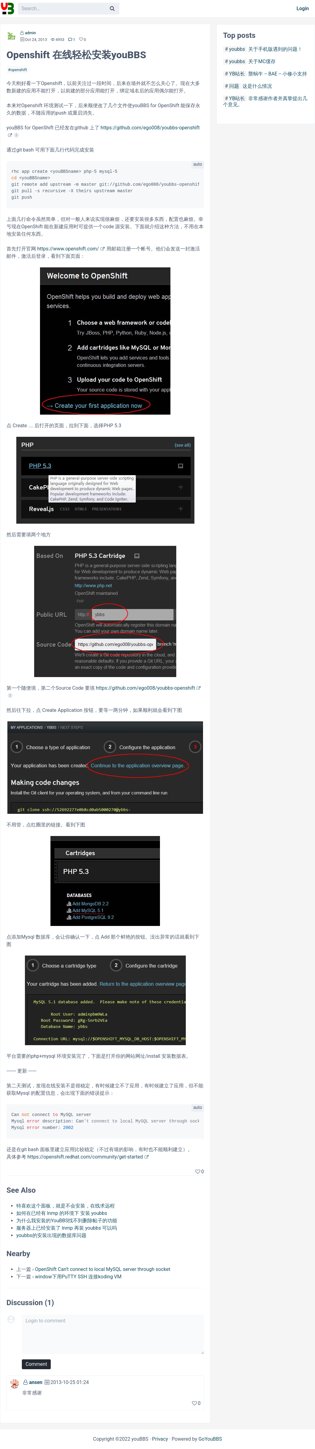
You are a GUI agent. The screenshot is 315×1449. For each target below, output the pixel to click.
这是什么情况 (257, 86)
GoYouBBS (210, 1439)
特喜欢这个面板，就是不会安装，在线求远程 (65, 1206)
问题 (234, 86)
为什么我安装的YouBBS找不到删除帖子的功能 (66, 1221)
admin (30, 32)
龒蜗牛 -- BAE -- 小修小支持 (277, 74)
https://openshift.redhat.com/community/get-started (85, 1157)
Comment (36, 1364)
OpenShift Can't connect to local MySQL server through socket (102, 1269)
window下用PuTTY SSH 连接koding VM (78, 1277)
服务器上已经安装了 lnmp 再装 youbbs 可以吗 (66, 1228)
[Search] (112, 8)
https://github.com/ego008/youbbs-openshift (145, 688)
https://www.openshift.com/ (68, 249)
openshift (18, 69)
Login (303, 8)
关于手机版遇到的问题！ (275, 49)
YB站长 (237, 74)
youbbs (237, 49)
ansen (35, 1382)
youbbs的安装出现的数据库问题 (51, 1235)
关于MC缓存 (261, 61)
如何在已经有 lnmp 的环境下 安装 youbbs (61, 1213)
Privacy (160, 1439)
